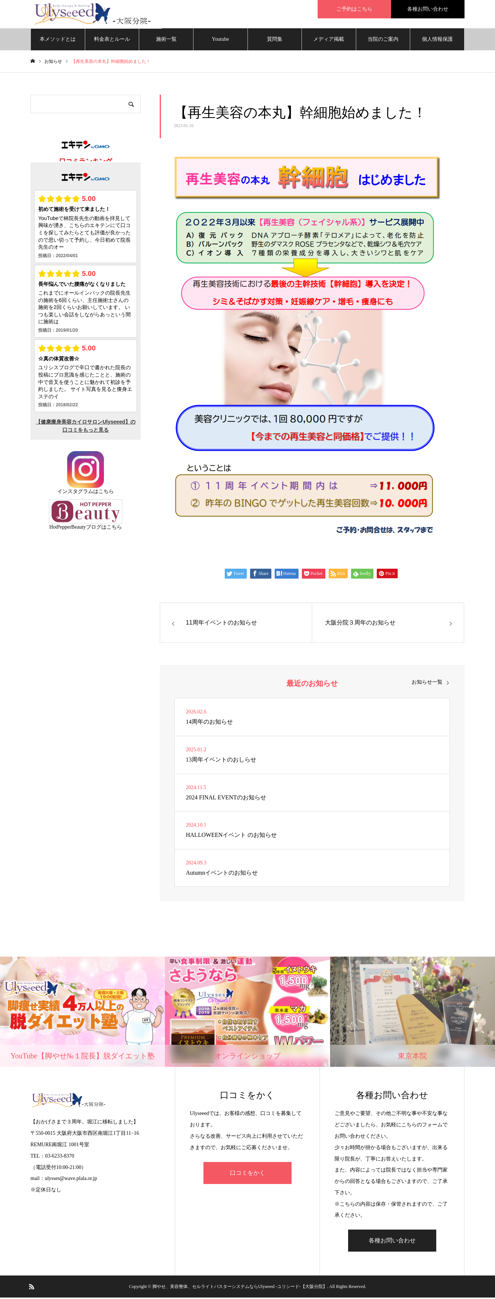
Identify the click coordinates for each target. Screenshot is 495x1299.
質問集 (274, 40)
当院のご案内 (383, 40)
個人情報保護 (437, 40)
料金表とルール (112, 40)
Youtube (220, 40)
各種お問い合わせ (392, 1242)
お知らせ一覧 (427, 683)
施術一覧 (166, 40)
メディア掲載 (328, 40)
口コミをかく (247, 1174)
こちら (106, 492)
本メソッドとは (58, 40)
